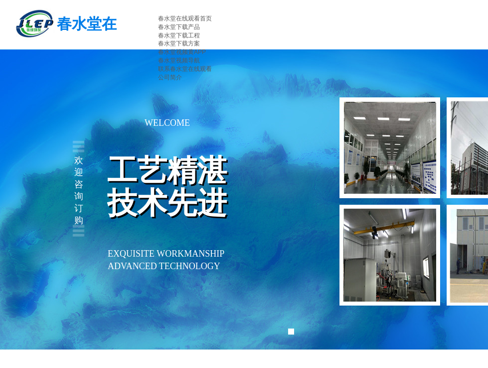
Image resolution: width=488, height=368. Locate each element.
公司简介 (170, 77)
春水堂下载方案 (179, 43)
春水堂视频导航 (179, 60)
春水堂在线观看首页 (185, 18)
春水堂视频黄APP (182, 51)
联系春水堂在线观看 (185, 68)
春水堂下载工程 (179, 35)
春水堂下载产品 (179, 26)
